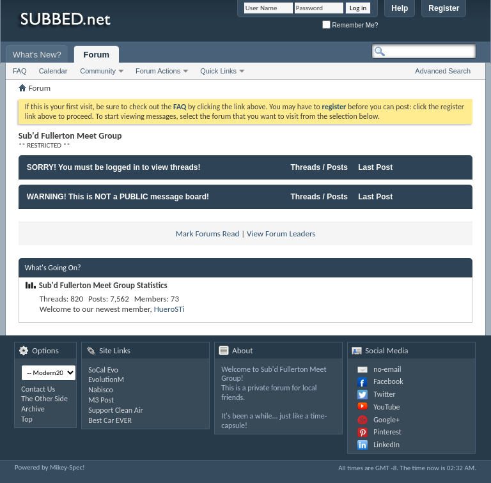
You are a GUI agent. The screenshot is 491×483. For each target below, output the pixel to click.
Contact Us (38, 389)
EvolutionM (106, 379)
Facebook (388, 381)
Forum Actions (158, 71)
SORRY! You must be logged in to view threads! (114, 167)
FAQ (20, 71)
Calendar (53, 71)
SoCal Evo (103, 369)
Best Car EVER (110, 420)
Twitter (384, 394)
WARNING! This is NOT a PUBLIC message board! (118, 196)
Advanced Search (443, 71)
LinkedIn (386, 444)
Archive (32, 408)
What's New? (37, 54)
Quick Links (218, 71)
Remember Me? (350, 25)
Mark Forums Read (208, 233)
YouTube (386, 406)
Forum (96, 54)
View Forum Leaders (281, 233)
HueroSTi (169, 309)
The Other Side (44, 398)
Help (399, 8)
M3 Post (101, 399)
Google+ (386, 419)
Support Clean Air (115, 410)
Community (98, 71)
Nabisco (100, 389)
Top (26, 419)
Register (443, 8)
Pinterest (387, 431)
